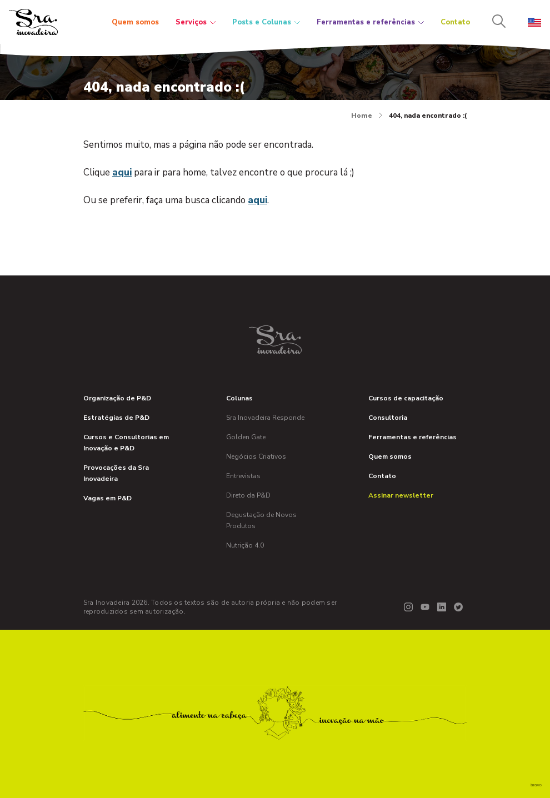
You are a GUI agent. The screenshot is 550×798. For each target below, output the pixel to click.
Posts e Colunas (266, 22)
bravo (536, 784)
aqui (122, 172)
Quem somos (135, 22)
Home (366, 115)
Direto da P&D (248, 495)
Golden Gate (246, 437)
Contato (455, 22)
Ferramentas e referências (370, 22)
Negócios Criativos (256, 456)
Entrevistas (243, 475)
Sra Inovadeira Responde (265, 417)
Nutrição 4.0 (245, 545)
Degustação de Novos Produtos (261, 520)
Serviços (196, 22)
